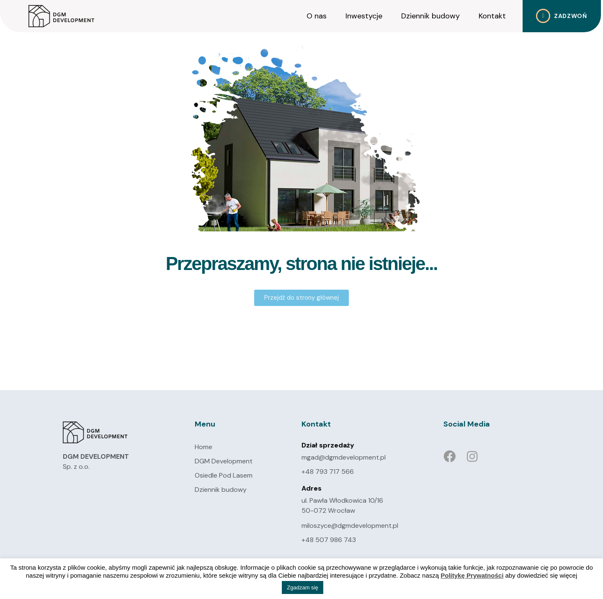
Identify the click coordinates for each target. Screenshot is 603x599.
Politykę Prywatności (472, 575)
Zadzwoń (570, 16)
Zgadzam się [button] (302, 587)
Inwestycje (363, 16)
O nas (317, 16)
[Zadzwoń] (543, 16)
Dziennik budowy (430, 16)
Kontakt (492, 16)
